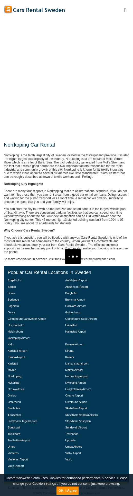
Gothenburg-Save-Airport (81, 318)
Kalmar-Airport (74, 344)
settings (50, 483)
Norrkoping (15, 376)
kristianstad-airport (76, 363)
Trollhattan (72, 433)
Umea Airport (73, 446)
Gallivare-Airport (75, 305)
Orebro (12, 395)
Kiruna (69, 350)
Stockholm (14, 414)
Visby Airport (73, 453)
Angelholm (14, 280)
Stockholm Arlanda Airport (81, 414)
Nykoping (14, 382)
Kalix (11, 344)
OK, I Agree (68, 490)
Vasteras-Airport (18, 459)
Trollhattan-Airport (19, 440)
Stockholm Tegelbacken (22, 421)
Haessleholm (16, 325)
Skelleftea (14, 408)
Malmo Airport (74, 369)
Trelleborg (14, 433)
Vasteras (13, 453)
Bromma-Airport (75, 299)
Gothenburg (72, 312)
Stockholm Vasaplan (78, 421)
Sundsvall (14, 427)
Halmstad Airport (75, 331)
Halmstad (71, 325)
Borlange (13, 299)
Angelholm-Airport (76, 286)
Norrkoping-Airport (76, 376)
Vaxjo (68, 459)
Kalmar (69, 357)
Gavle (11, 312)
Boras (11, 293)
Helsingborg (15, 331)
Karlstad (13, 363)
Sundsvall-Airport (76, 427)
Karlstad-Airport (17, 350)
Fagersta (13, 305)
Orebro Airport (74, 395)
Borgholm (71, 293)
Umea (11, 446)
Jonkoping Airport (19, 337)
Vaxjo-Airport (16, 465)
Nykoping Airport (75, 382)
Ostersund (14, 401)
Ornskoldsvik (16, 389)
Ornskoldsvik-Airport (78, 389)
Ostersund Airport (76, 401)
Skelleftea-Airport (76, 408)
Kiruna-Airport (16, 357)
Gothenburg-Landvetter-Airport (27, 318)
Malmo (12, 369)
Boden (12, 286)
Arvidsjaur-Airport (76, 280)
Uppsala (70, 440)
